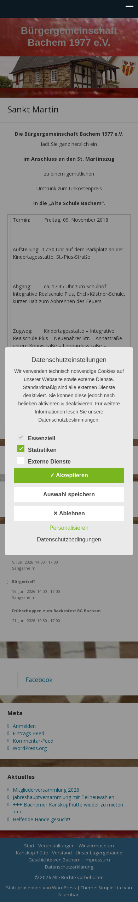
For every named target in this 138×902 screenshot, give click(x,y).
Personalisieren (69, 528)
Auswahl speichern (69, 494)
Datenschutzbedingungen (69, 539)
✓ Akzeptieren (69, 475)
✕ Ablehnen (69, 513)
